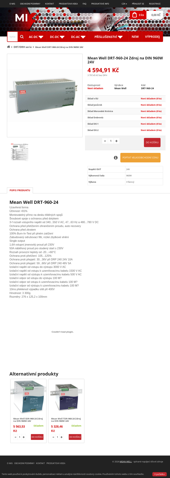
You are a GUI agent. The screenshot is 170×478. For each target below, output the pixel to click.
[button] (124, 3)
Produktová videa (68, 3)
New (135, 37)
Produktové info (100, 3)
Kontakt (49, 3)
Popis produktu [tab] (20, 190)
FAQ (84, 3)
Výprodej (152, 37)
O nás (12, 3)
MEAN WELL (126, 461)
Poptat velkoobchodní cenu (140, 157)
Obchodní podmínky (30, 3)
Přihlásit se (138, 3)
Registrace (155, 3)
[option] (44, 95)
